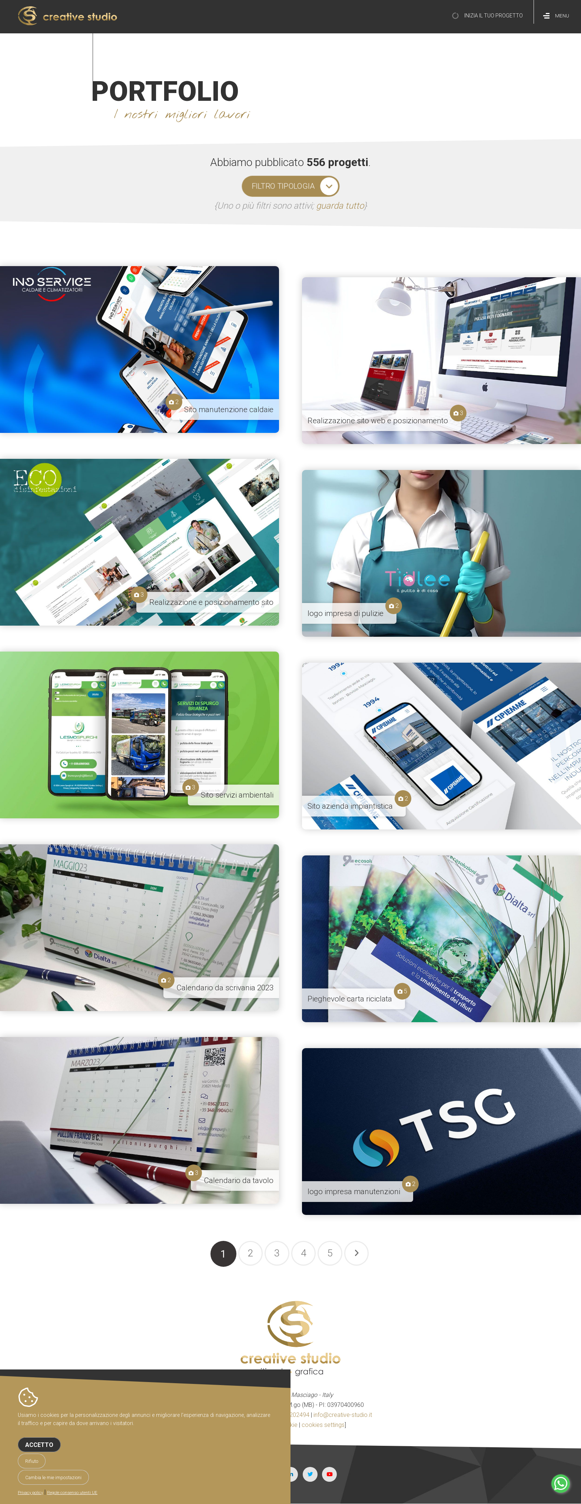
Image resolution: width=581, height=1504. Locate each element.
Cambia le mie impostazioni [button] (53, 1477)
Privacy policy (30, 1492)
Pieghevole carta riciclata (350, 998)
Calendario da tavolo (238, 1180)
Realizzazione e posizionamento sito (211, 602)
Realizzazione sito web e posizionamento (378, 420)
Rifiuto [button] (31, 1461)
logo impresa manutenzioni (354, 1191)
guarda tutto (340, 206)
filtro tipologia (283, 186)
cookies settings (323, 1424)
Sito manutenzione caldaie (228, 409)
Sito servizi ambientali (237, 795)
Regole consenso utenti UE (72, 1492)
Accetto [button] (39, 1444)
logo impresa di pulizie (346, 613)
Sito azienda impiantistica (350, 806)
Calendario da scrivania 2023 (224, 987)
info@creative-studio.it (342, 1414)
